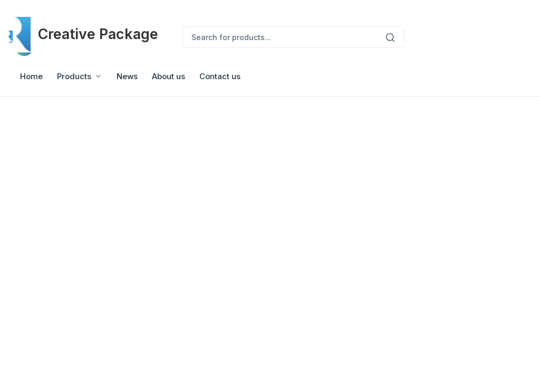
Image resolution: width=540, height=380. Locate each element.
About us (168, 76)
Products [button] (74, 76)
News (127, 76)
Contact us (219, 76)
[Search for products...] (279, 37)
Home (31, 76)
